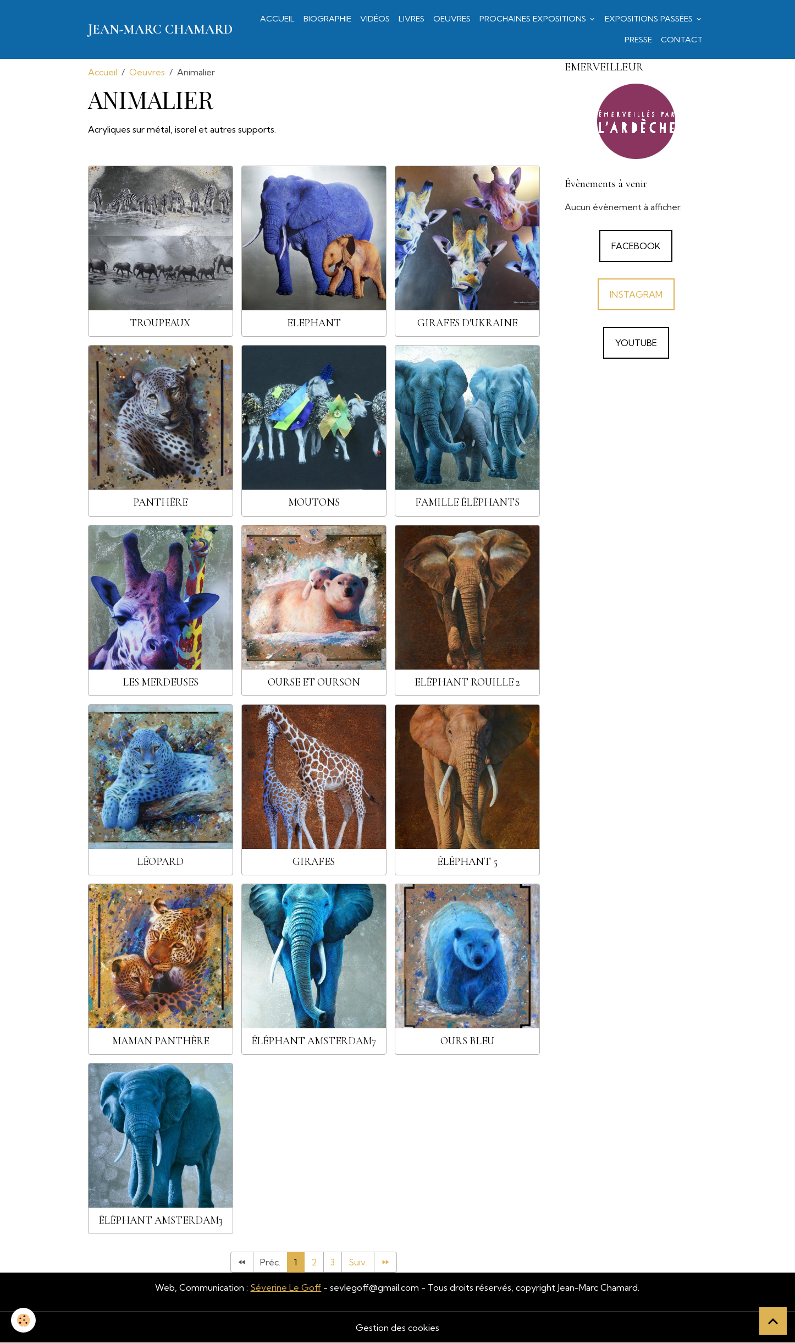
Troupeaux (160, 323)
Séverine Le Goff (285, 1287)
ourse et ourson (314, 682)
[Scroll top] (773, 1321)
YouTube (636, 342)
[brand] (160, 30)
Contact (682, 40)
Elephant (314, 323)
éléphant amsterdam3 (160, 1220)
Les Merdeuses (160, 682)
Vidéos (375, 19)
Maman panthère (160, 1041)
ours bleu (467, 1041)
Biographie (327, 19)
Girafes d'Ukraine (467, 323)
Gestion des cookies (397, 1327)
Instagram (636, 294)
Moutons (314, 502)
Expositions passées (650, 19)
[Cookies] (23, 1320)
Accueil (277, 19)
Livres (411, 19)
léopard (160, 861)
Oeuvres (452, 19)
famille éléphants (467, 502)
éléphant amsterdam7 (313, 1041)
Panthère (160, 502)
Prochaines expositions (533, 19)
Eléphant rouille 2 (467, 682)
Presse (638, 40)
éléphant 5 (467, 861)
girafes (313, 861)
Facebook (635, 245)
